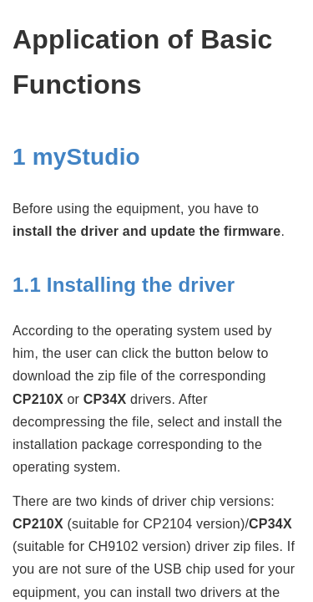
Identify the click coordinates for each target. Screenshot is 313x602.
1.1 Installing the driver (124, 284)
